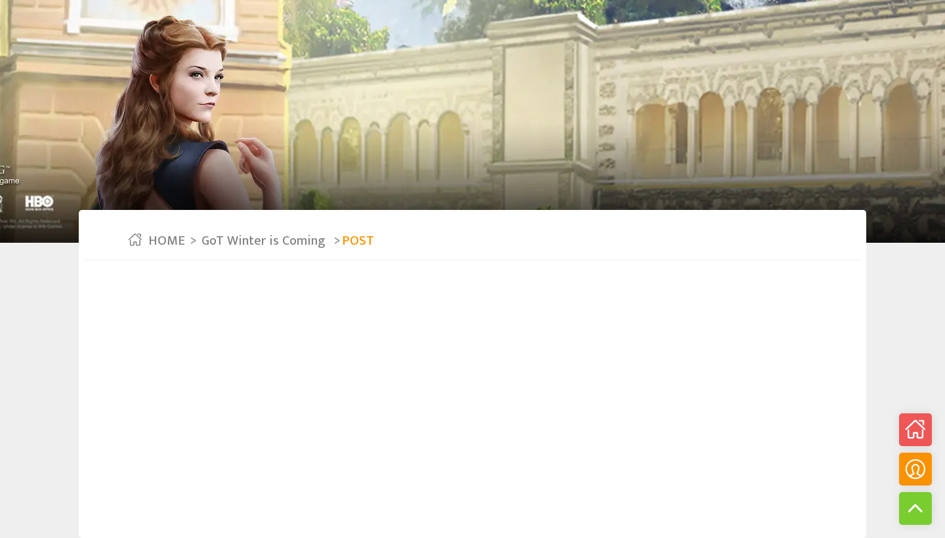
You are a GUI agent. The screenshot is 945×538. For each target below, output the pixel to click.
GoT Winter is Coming (265, 241)
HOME (166, 241)
